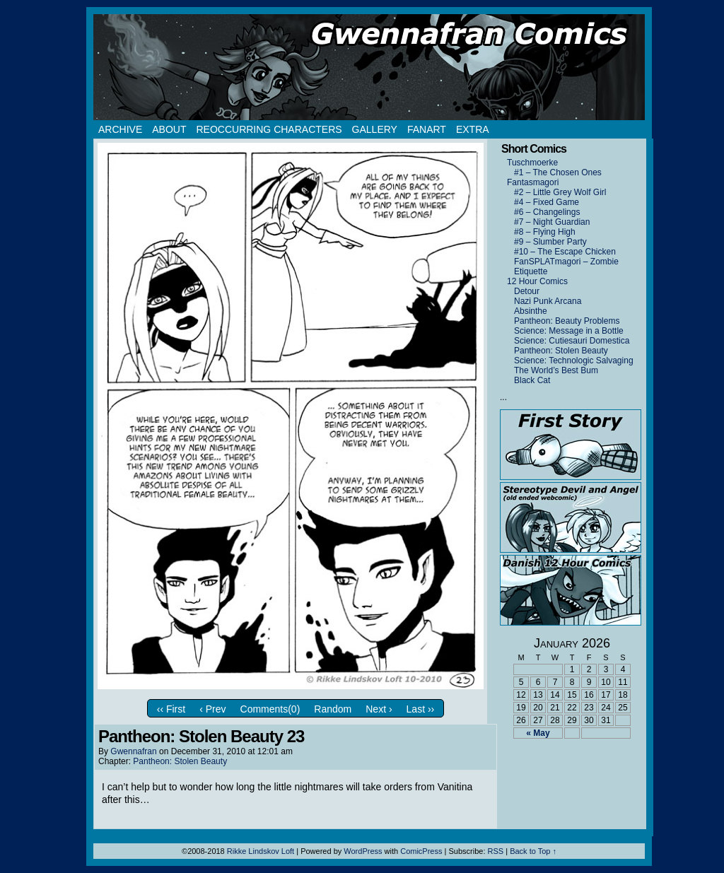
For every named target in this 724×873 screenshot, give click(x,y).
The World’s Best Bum (556, 370)
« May (537, 733)
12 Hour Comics (537, 281)
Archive (120, 129)
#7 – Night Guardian (552, 222)
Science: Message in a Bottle (569, 331)
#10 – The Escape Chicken (565, 252)
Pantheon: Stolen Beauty (180, 761)
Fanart (426, 129)
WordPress (363, 851)
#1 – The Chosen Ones (558, 172)
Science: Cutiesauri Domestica (571, 341)
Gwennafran (133, 751)
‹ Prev (212, 709)
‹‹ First (171, 709)
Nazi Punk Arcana (547, 301)
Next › (379, 709)
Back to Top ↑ (533, 851)
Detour (526, 291)
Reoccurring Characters (268, 129)
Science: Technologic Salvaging (574, 360)
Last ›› (421, 709)
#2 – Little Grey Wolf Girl (560, 192)
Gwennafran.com (369, 67)
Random (332, 709)
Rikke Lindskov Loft (260, 851)
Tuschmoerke (532, 163)
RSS (496, 851)
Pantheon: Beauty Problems (566, 321)
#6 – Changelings (547, 212)
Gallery (374, 129)
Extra (472, 129)
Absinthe (530, 311)
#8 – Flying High (545, 232)
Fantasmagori (533, 182)
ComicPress (421, 851)
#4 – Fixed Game (546, 202)
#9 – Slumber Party (550, 242)
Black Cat (532, 380)
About (169, 129)
